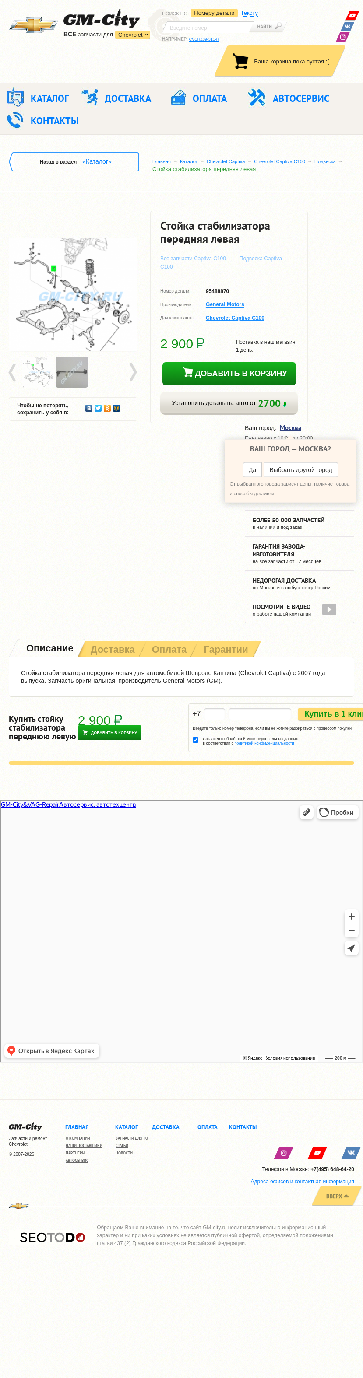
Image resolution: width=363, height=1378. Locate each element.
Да (252, 469)
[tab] (49, 649)
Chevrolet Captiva (226, 161)
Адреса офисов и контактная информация (302, 1182)
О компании (78, 1138)
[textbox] (208, 27)
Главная (161, 161)
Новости (124, 1153)
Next (133, 373)
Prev (14, 373)
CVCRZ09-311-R (204, 39)
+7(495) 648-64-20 (332, 1169)
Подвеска (325, 161)
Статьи (122, 1145)
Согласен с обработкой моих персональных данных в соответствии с (250, 741)
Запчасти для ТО (132, 1138)
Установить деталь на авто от (229, 403)
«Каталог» (96, 161)
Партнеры (75, 1153)
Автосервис (77, 1160)
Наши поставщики (84, 1145)
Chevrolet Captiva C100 (279, 161)
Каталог (188, 161)
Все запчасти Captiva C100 (193, 258)
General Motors (225, 305)
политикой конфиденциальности (264, 743)
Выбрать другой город (300, 469)
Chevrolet (130, 34)
